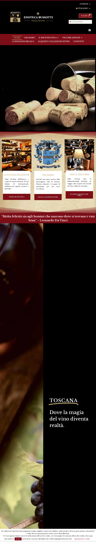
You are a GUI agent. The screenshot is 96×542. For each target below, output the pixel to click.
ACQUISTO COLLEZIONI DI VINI (54, 41)
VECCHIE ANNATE (72, 37)
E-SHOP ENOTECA (49, 37)
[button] (3, 88)
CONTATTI (78, 41)
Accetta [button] (18, 539)
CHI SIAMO (29, 38)
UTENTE (85, 4)
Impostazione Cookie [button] (82, 539)
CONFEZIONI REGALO (23, 41)
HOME (17, 38)
